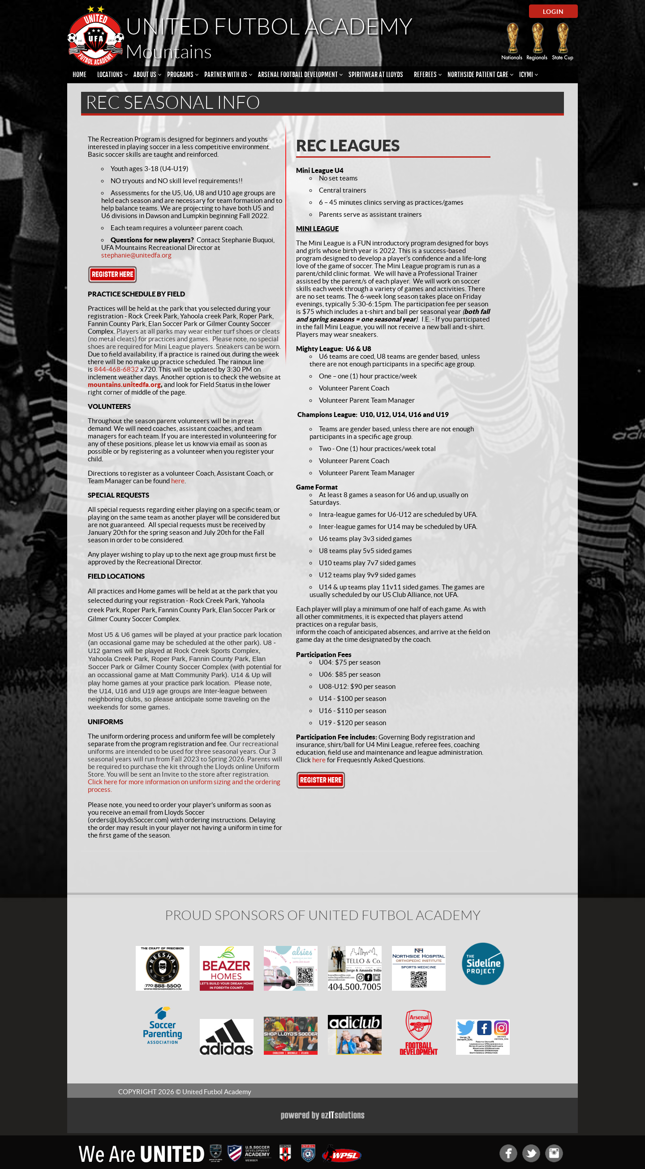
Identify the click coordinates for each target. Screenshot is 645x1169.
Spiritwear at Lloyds (375, 74)
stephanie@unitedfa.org (136, 255)
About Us (144, 74)
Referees (425, 74)
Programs (180, 74)
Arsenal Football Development (298, 74)
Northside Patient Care (477, 74)
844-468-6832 (116, 369)
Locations (110, 74)
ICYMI (526, 74)
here (178, 481)
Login (553, 11)
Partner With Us (225, 74)
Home (79, 74)
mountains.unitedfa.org (124, 384)
